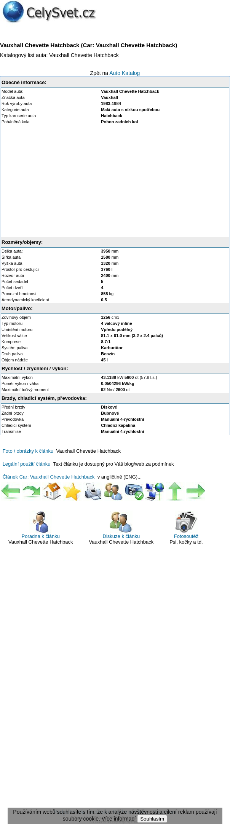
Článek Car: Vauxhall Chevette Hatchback (49, 477)
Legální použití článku (27, 464)
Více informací (119, 819)
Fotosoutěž (186, 525)
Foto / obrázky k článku (28, 451)
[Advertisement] (115, 180)
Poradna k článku (41, 525)
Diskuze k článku (121, 525)
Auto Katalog (124, 73)
